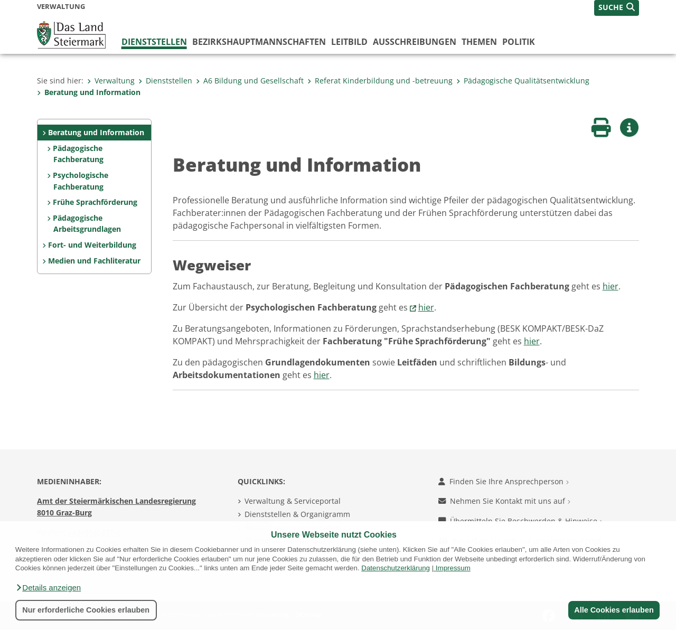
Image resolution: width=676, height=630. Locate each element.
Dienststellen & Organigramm (297, 514)
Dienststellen (154, 42)
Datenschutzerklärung (395, 568)
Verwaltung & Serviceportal (293, 501)
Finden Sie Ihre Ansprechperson (503, 481)
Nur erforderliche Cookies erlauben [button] (85, 610)
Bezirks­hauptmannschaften (259, 42)
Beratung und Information (88, 92)
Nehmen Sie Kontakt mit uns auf (504, 501)
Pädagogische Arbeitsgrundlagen (86, 223)
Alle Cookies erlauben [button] (613, 610)
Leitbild (349, 42)
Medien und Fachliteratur (94, 261)
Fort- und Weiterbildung (92, 245)
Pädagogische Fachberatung (78, 154)
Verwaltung (111, 81)
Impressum (453, 568)
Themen (479, 42)
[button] (48, 588)
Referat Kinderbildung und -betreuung (380, 81)
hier (610, 286)
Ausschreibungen (414, 42)
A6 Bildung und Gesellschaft (250, 81)
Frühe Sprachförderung (95, 202)
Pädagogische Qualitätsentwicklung (522, 81)
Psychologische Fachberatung (80, 181)
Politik (518, 42)
